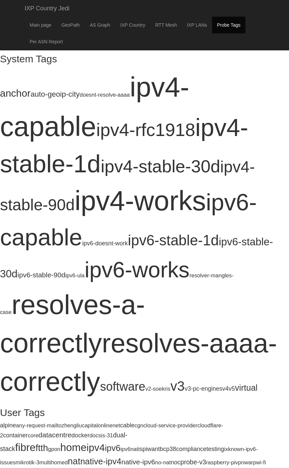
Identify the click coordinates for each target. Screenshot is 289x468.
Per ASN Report (46, 41)
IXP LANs (197, 25)
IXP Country (132, 25)
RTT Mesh (166, 25)
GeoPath (70, 25)
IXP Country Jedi (47, 8)
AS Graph (100, 25)
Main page (40, 25)
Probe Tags (229, 25)
